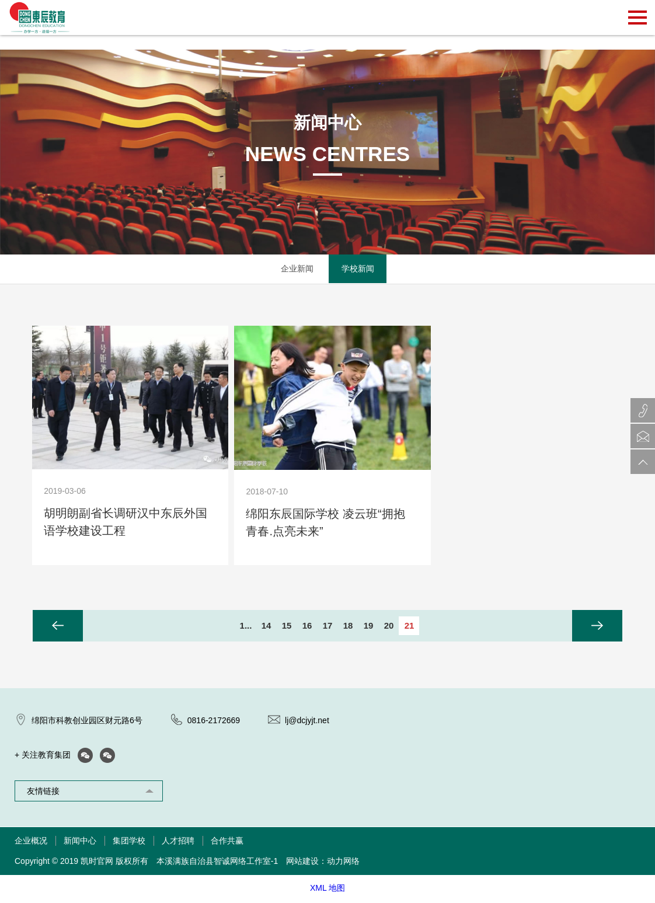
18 (348, 626)
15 (287, 626)
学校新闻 (358, 269)
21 (409, 626)
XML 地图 (327, 889)
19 (369, 626)
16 (307, 626)
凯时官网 (97, 863)
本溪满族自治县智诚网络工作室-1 (217, 863)
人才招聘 (178, 843)
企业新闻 (297, 269)
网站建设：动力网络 (323, 863)
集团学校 (129, 843)
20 (389, 626)
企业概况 (31, 843)
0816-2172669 (213, 722)
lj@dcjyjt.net (307, 722)
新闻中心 (80, 843)
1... (246, 626)
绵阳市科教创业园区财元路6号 (87, 722)
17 (328, 626)
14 (266, 626)
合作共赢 (227, 843)
